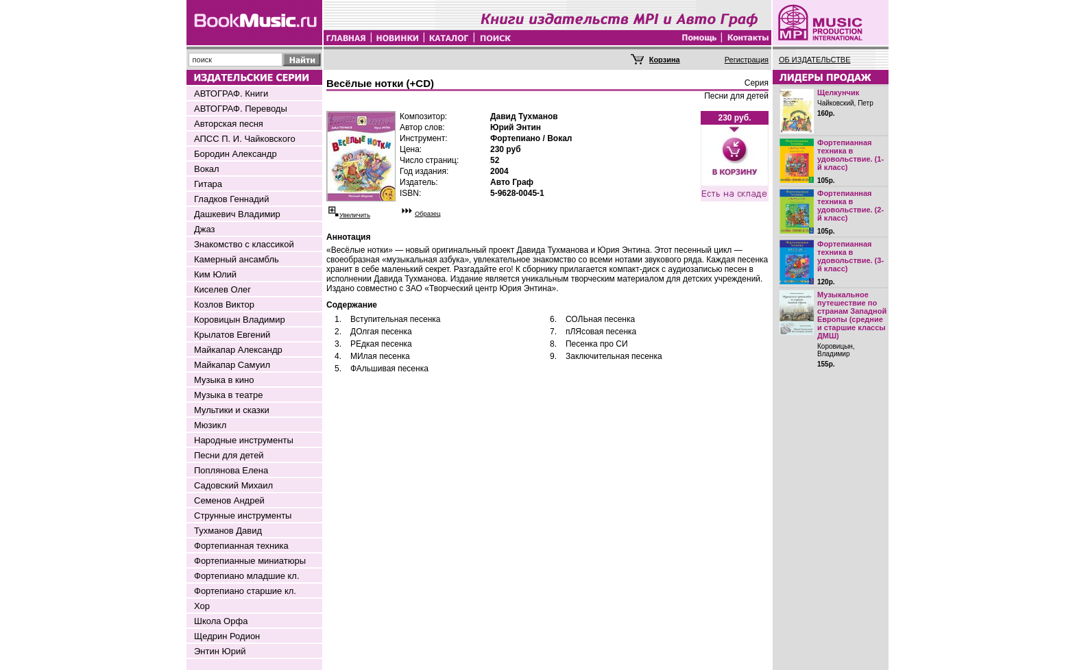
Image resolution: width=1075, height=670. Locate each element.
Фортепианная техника (241, 546)
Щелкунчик (838, 92)
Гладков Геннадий (231, 199)
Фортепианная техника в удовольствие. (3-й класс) (850, 256)
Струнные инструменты (242, 515)
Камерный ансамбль (236, 259)
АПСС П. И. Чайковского (244, 139)
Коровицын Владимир (239, 319)
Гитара (208, 184)
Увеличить (354, 215)
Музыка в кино (224, 380)
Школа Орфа (220, 621)
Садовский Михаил (233, 485)
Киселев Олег (222, 289)
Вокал (206, 169)
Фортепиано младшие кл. (247, 576)
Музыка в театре (228, 395)
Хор (202, 606)
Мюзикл (210, 425)
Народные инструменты (243, 440)
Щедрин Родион (227, 636)
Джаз (204, 229)
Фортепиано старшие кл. (245, 591)
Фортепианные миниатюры (250, 561)
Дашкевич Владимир (237, 214)
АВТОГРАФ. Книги (231, 93)
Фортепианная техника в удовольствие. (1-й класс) (850, 154)
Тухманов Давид (228, 530)
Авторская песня (228, 124)
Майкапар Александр (238, 350)
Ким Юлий (215, 274)
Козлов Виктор (224, 304)
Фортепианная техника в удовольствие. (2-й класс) (850, 205)
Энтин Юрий (219, 651)
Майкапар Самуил (232, 365)
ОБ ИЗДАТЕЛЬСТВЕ (815, 59)
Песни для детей (229, 455)
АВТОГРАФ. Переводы (240, 108)
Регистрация (747, 59)
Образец (428, 213)
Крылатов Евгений (232, 335)
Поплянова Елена (231, 470)
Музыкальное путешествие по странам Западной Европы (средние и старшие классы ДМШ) (851, 315)
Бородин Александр (235, 154)
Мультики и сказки (231, 410)
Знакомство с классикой (244, 244)
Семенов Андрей (229, 500)
